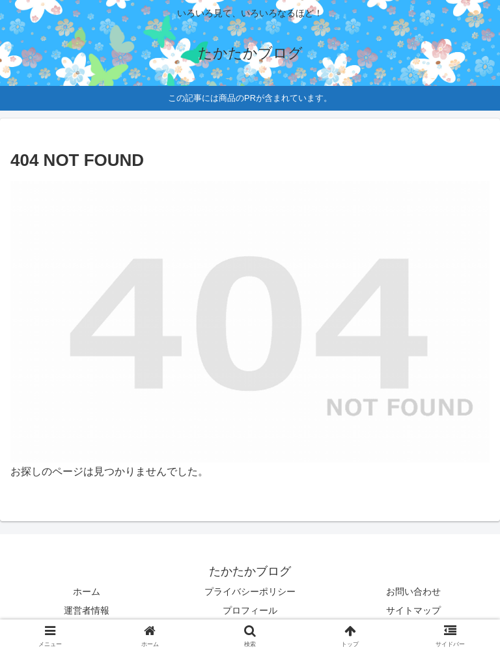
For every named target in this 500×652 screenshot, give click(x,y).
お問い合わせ (413, 591)
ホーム (86, 591)
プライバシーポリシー (250, 591)
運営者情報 (86, 610)
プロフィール (250, 610)
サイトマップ (413, 610)
